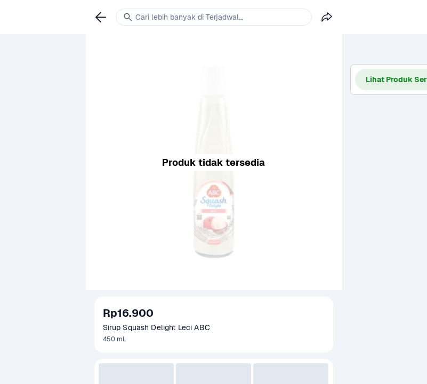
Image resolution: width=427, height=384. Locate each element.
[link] (100, 17)
